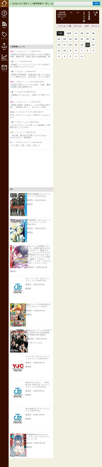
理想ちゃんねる (23, 122)
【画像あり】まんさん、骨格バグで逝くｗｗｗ (30, 96)
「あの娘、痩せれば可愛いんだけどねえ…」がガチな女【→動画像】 (30, 136)
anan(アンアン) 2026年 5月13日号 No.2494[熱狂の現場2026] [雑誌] (40, 332)
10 (64, 50)
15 (76, 45)
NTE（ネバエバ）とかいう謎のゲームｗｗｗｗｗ (30, 116)
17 (64, 45)
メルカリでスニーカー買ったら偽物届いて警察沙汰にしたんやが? (30, 126)
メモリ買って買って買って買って (25, 145)
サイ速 (19, 61)
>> (78, 12)
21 (82, 39)
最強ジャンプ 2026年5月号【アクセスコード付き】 (38, 305)
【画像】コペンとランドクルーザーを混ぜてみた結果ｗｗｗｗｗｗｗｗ (30, 65)
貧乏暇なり (21, 71)
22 (76, 39)
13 (87, 45)
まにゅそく (21, 132)
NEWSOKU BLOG (25, 112)
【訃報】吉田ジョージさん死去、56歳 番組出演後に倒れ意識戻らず (30, 86)
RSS (4, 26)
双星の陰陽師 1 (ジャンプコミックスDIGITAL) (38, 195)
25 (59, 39)
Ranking (4, 57)
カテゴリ (4, 35)
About (4, 14)
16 (70, 45)
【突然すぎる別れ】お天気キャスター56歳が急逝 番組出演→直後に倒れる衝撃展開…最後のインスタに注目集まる (30, 56)
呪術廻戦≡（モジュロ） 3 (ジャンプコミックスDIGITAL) (38, 222)
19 (93, 39)
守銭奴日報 (21, 92)
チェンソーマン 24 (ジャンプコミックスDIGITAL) (37, 279)
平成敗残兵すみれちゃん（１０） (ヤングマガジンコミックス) (38, 436)
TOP (60, 33)
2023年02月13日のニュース (62, 15)
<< (71, 12)
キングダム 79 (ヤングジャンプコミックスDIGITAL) (37, 357)
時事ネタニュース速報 (25, 82)
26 (93, 33)
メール (4, 68)
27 (87, 33)
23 (70, 39)
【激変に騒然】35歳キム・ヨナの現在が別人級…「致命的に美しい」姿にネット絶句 (30, 106)
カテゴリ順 (84, 16)
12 (93, 45)
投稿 (4, 48)
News (4, 3)
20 (87, 39)
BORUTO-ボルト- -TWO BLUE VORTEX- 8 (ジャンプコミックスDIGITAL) (37, 384)
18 (59, 45)
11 (59, 50)
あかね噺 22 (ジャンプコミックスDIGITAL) (37, 409)
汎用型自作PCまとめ (24, 142)
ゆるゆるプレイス (23, 51)
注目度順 (89, 15)
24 (64, 39)
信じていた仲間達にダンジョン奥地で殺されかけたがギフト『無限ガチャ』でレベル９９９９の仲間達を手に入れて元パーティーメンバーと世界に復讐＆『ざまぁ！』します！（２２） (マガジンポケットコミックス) (40, 254)
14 (82, 45)
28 (82, 33)
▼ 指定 (95, 13)
